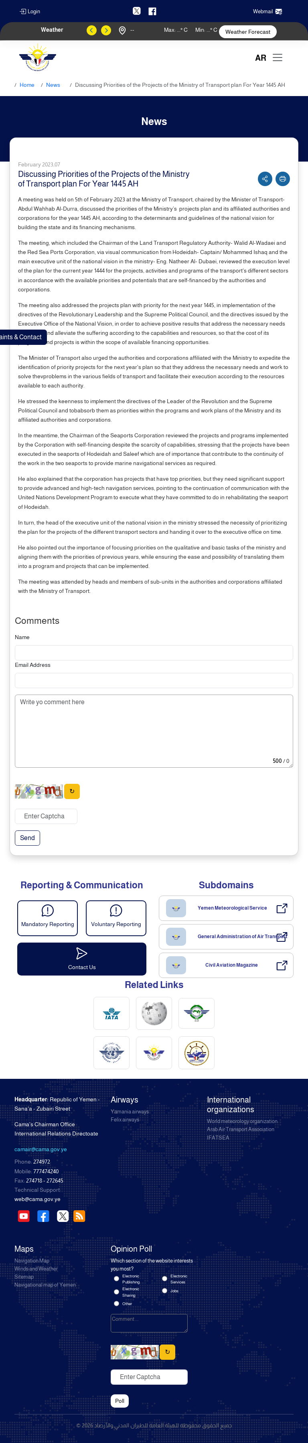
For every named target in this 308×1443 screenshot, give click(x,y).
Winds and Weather (36, 1269)
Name (22, 637)
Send (27, 837)
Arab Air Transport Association (240, 1129)
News (53, 85)
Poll (119, 1401)
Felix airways (125, 1120)
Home (27, 85)
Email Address (33, 665)
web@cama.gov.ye (37, 1199)
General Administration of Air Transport (243, 936)
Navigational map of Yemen (45, 1285)
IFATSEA (218, 1138)
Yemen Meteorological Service (232, 908)
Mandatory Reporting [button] (47, 924)
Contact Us (82, 967)
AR (260, 57)
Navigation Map (31, 1261)
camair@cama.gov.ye (40, 1149)
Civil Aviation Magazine (231, 965)
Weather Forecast (247, 32)
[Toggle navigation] (277, 57)
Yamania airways (130, 1112)
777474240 (46, 1171)
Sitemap (24, 1277)
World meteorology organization (242, 1121)
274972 (41, 1161)
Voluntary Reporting (116, 924)
